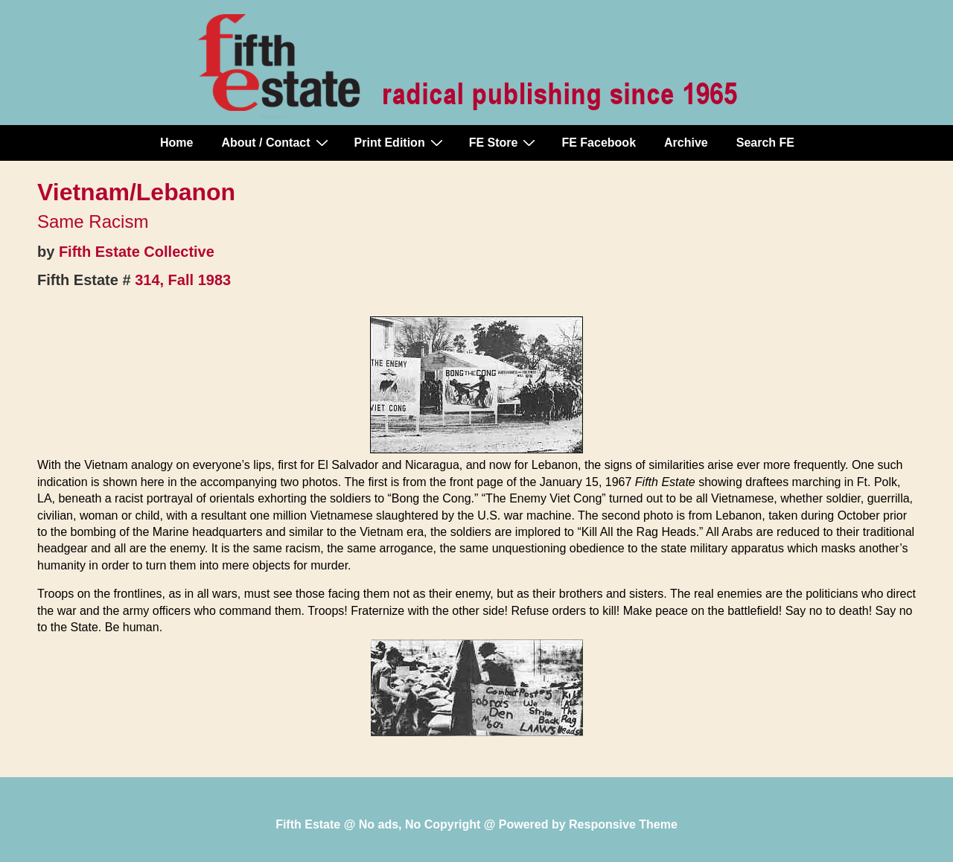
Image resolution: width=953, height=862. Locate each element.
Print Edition (400, 142)
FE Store (504, 142)
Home (176, 142)
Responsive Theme (623, 824)
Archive (686, 142)
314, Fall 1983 (183, 280)
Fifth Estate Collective (136, 251)
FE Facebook (598, 142)
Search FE (765, 142)
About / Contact (276, 142)
